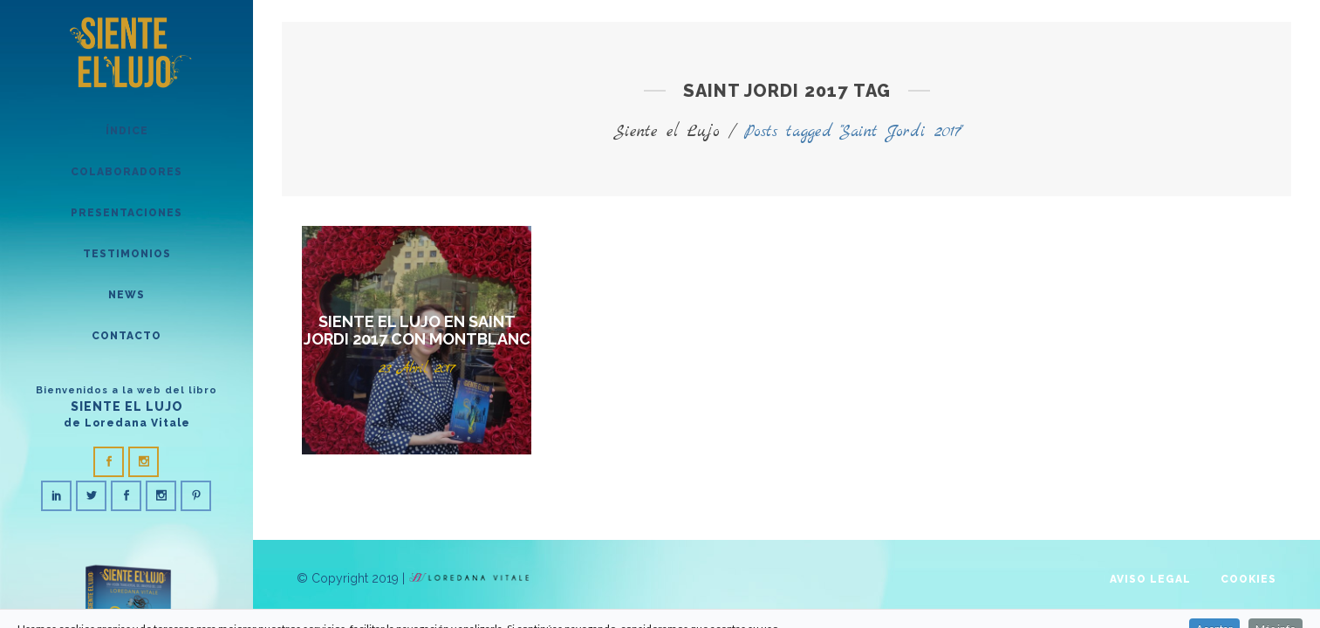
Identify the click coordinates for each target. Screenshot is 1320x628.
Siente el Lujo (666, 132)
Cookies (1248, 579)
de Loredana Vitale (127, 423)
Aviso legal (1150, 579)
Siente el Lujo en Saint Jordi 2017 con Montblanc (417, 330)
